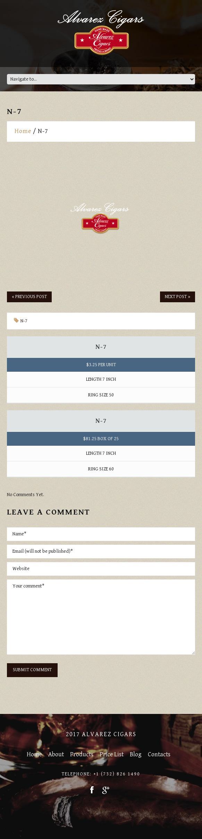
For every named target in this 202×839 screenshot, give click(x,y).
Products (81, 754)
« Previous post (29, 296)
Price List (112, 754)
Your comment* (101, 617)
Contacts (159, 754)
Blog (136, 754)
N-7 (23, 321)
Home (23, 131)
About (56, 754)
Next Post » (177, 296)
